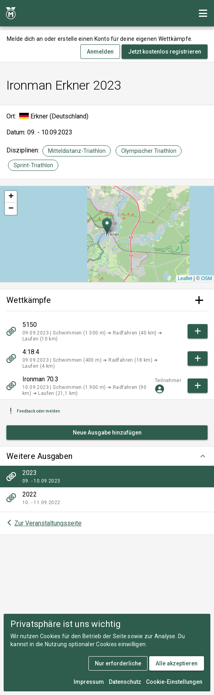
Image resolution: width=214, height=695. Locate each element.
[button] (107, 456)
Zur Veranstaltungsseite (48, 523)
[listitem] (107, 476)
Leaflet (185, 278)
